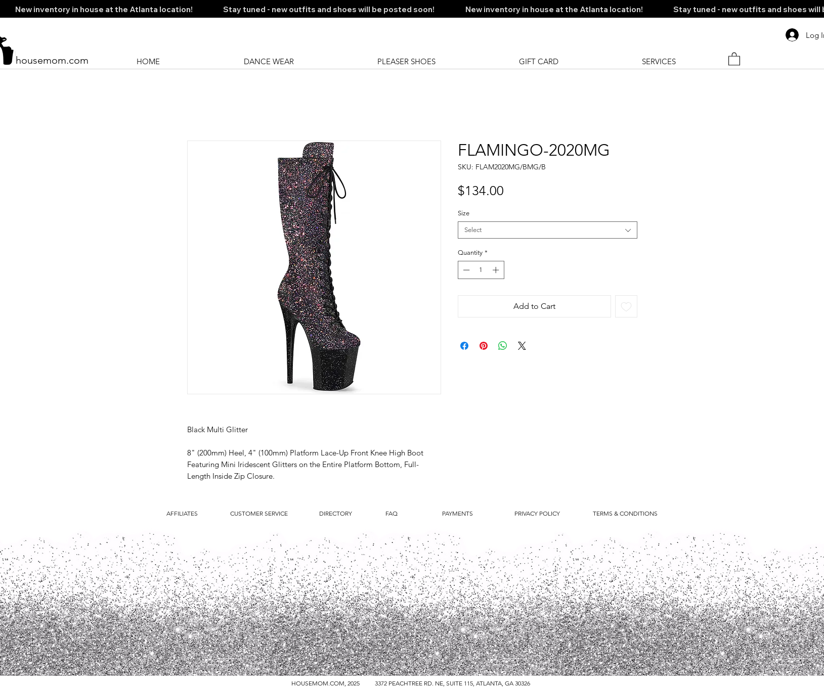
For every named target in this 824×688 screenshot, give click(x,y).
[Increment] (497, 270)
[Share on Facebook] (464, 346)
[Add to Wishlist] (626, 306)
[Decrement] (465, 270)
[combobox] (547, 230)
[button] (734, 58)
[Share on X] (522, 346)
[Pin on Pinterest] (484, 346)
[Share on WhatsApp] (503, 346)
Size (463, 213)
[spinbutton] (481, 270)
